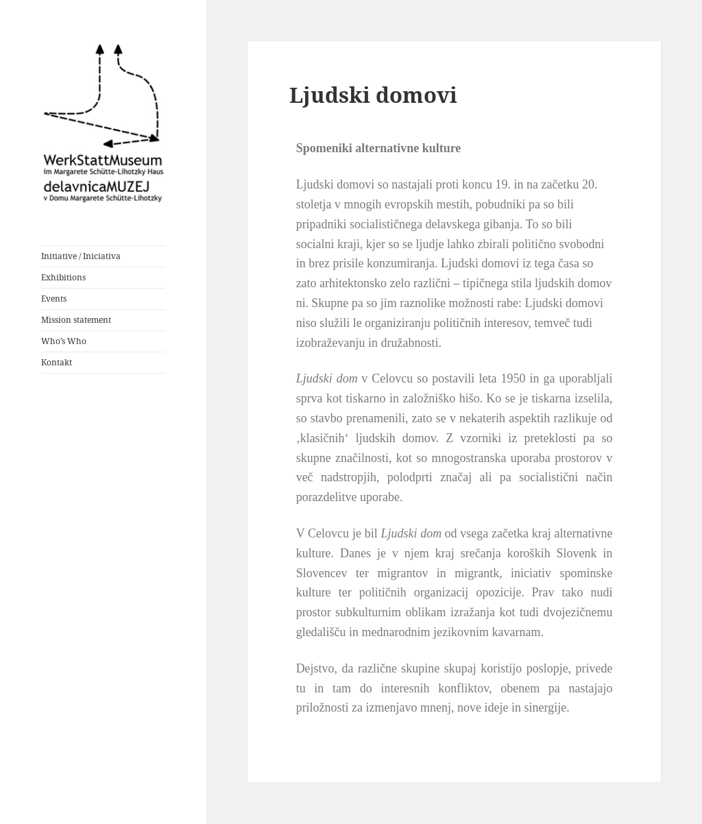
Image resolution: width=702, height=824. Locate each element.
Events (53, 298)
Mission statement (76, 320)
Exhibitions (63, 277)
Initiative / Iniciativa (81, 256)
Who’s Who (63, 341)
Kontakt (56, 362)
